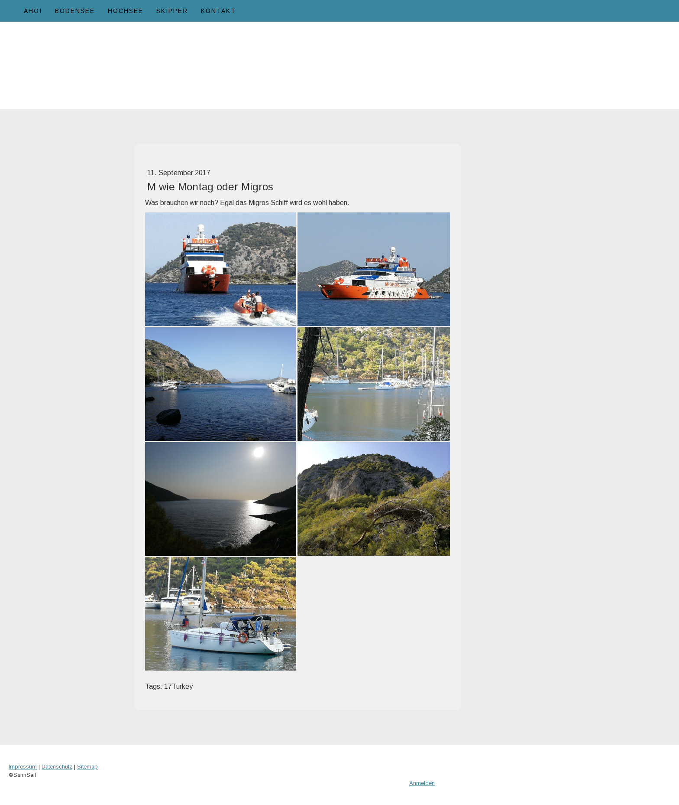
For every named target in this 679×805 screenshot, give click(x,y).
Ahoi (33, 10)
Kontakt (218, 10)
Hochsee (125, 10)
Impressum (23, 766)
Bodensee (75, 10)
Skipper (172, 10)
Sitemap (87, 766)
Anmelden (422, 783)
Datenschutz (57, 766)
